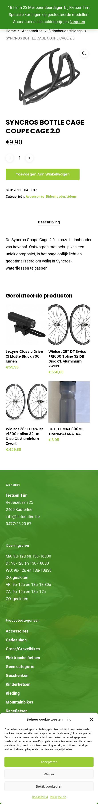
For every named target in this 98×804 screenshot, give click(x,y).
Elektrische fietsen (23, 657)
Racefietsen (17, 711)
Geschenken (17, 675)
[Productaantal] (19, 158)
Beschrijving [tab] (49, 222)
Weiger (49, 774)
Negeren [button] (77, 21)
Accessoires (32, 31)
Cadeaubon (16, 640)
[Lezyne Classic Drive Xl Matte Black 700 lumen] (26, 324)
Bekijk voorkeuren (49, 786)
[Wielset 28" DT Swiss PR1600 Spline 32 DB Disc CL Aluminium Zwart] (69, 324)
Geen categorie (20, 666)
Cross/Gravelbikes (23, 648)
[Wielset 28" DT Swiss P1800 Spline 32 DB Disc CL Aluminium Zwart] (26, 402)
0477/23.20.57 (18, 523)
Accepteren (49, 762)
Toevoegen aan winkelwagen (43, 174)
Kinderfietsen (18, 684)
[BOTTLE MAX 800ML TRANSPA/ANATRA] (69, 402)
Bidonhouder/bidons (65, 31)
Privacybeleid (58, 797)
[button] (91, 719)
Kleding (13, 693)
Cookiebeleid (40, 797)
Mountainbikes (19, 702)
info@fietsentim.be (23, 516)
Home (11, 31)
